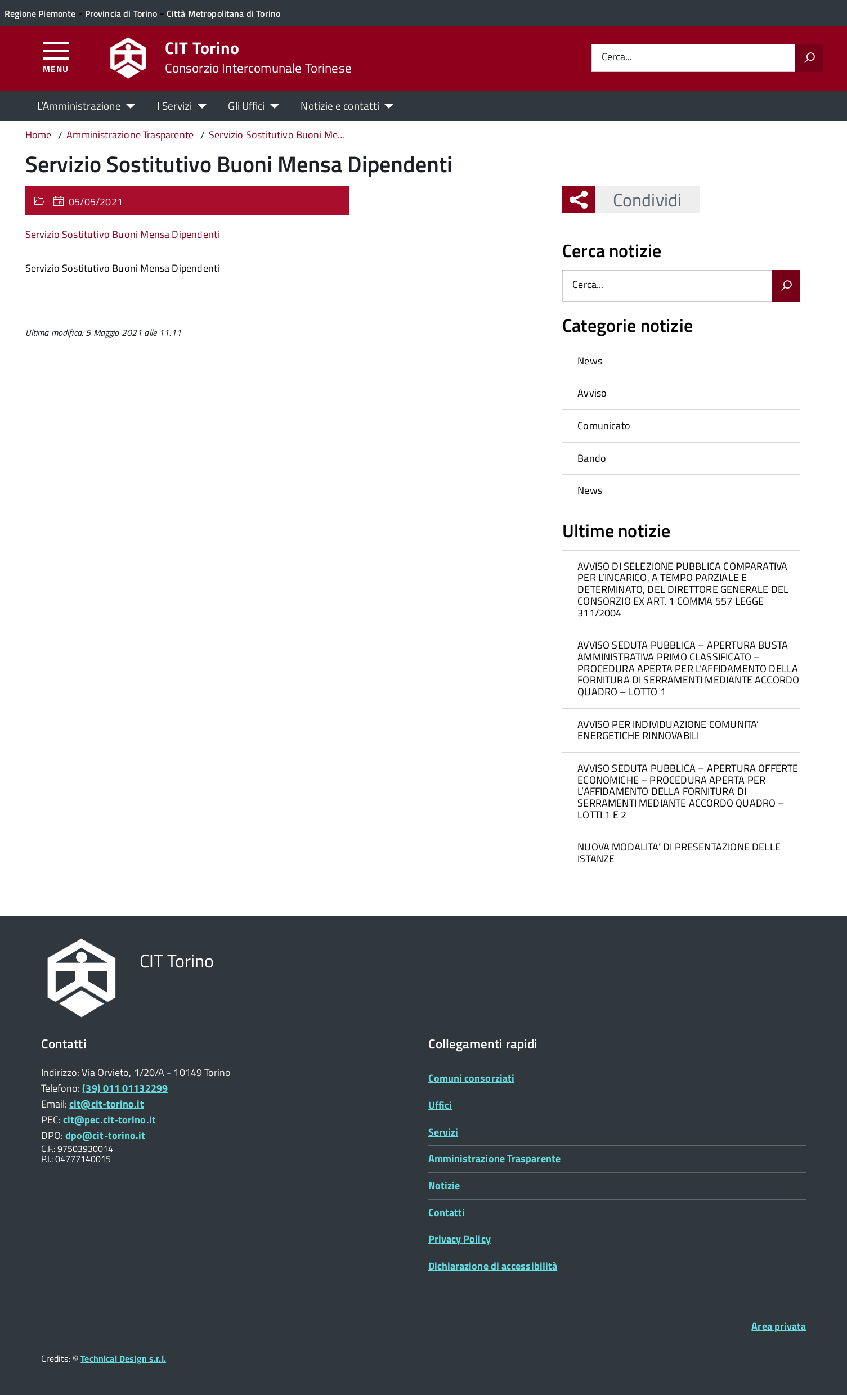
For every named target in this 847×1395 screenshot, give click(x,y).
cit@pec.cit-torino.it (109, 1119)
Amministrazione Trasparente (494, 1158)
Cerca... (617, 57)
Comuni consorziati (471, 1078)
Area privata (778, 1326)
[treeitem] (681, 361)
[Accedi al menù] (56, 56)
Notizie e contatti (340, 105)
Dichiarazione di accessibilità (493, 1266)
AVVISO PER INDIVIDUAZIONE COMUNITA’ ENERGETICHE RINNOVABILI (668, 730)
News (589, 360)
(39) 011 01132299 (125, 1088)
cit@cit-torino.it (106, 1104)
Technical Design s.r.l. (123, 1358)
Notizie (444, 1185)
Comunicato (603, 425)
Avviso (592, 392)
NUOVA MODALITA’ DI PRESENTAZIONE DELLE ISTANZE (679, 852)
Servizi (443, 1132)
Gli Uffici (246, 105)
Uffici (440, 1105)
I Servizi (174, 105)
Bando (591, 458)
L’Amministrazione (79, 105)
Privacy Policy (459, 1238)
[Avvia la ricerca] (809, 58)
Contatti (446, 1212)
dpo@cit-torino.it (105, 1135)
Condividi (638, 199)
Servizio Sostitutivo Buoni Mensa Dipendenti (122, 234)
